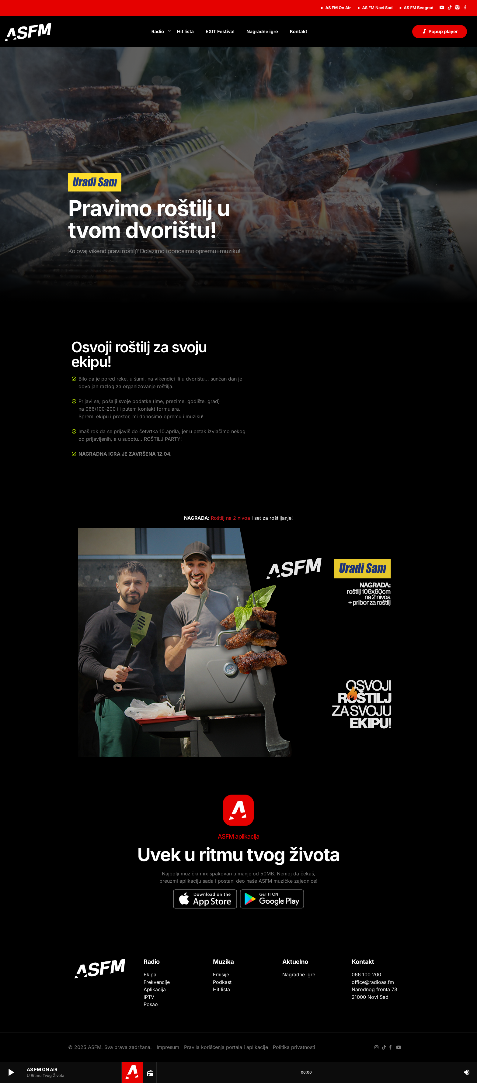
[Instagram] (457, 8)
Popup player (439, 31)
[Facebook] (465, 8)
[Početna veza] (28, 31)
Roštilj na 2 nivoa (231, 518)
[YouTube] (442, 8)
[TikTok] (449, 8)
